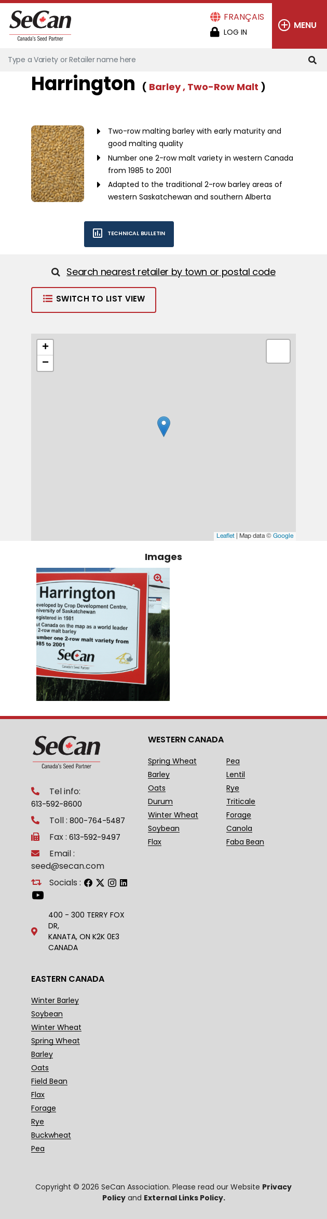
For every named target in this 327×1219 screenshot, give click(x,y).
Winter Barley (55, 1001)
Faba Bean (245, 842)
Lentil (235, 775)
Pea (233, 761)
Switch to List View (93, 298)
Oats (157, 788)
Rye (232, 788)
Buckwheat (51, 1135)
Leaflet (225, 536)
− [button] (45, 363)
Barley (159, 775)
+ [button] (45, 347)
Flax (154, 842)
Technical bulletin (124, 233)
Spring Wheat (172, 761)
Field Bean (49, 1081)
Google (283, 536)
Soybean (164, 829)
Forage (238, 815)
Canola (239, 829)
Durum (160, 802)
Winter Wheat (173, 815)
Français (244, 17)
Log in (235, 32)
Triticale (240, 802)
